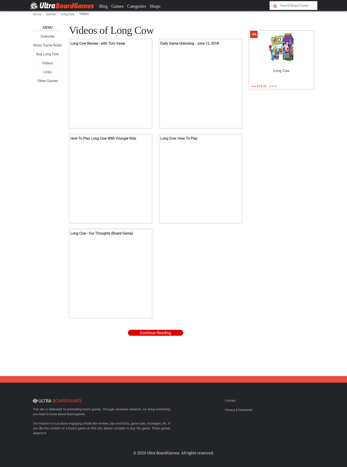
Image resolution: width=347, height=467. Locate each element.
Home (37, 14)
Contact (230, 400)
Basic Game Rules (47, 45)
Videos (47, 63)
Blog (103, 6)
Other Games (47, 81)
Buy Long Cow (47, 54)
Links (47, 72)
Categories (136, 6)
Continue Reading (155, 332)
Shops (155, 6)
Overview (47, 36)
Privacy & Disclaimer (239, 410)
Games (117, 6)
